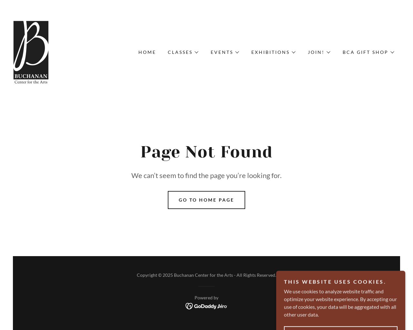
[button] (182, 52)
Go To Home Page (206, 200)
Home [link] (147, 52)
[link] (31, 51)
